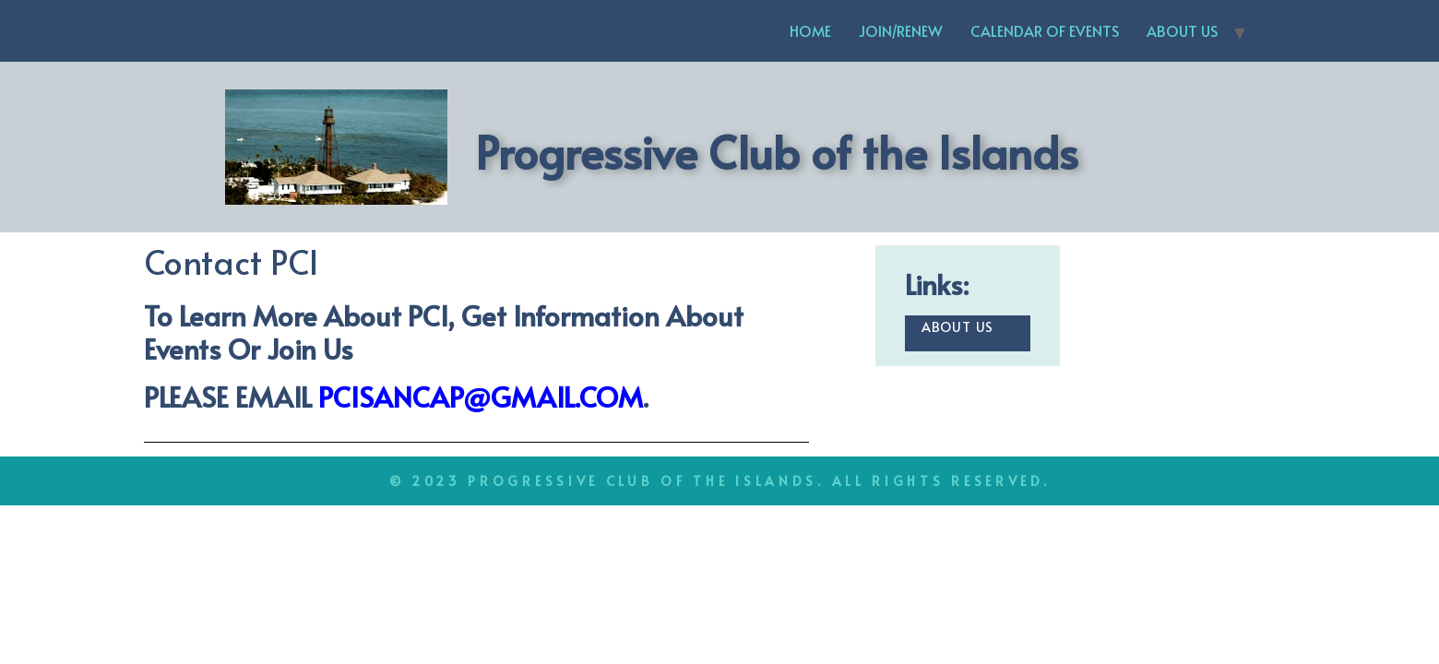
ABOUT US (1182, 30)
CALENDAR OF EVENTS (1044, 30)
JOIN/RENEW (901, 30)
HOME (810, 30)
